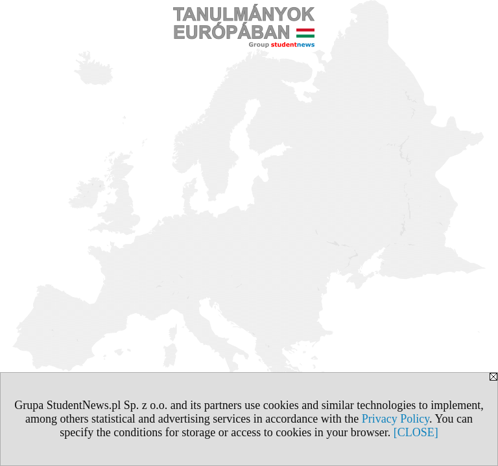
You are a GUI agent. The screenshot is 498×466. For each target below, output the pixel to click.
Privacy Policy (395, 418)
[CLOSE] (416, 432)
